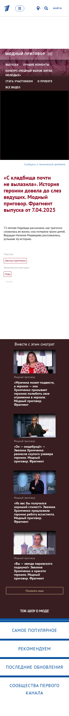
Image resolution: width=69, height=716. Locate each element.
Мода (7, 274)
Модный (25, 54)
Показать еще (35, 591)
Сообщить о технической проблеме (44, 164)
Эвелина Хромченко (15, 260)
